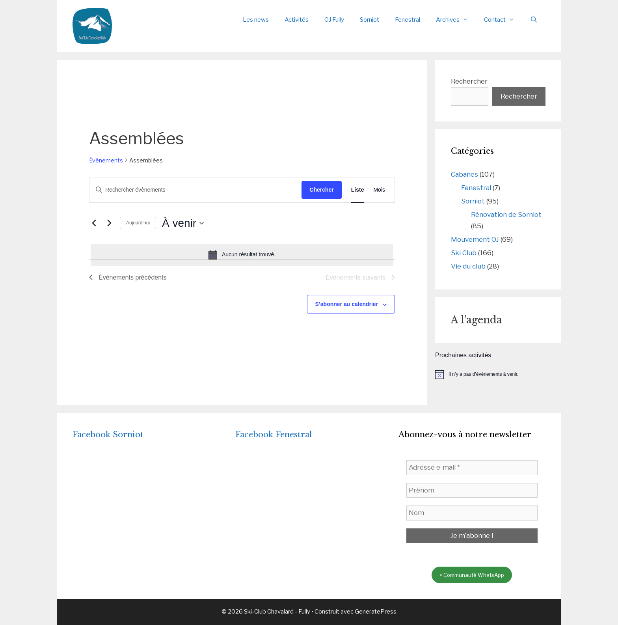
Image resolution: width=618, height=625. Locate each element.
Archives (456, 20)
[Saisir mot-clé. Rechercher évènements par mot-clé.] (195, 189)
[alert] (242, 255)
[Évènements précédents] (94, 223)
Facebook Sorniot (108, 434)
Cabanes (464, 174)
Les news (256, 19)
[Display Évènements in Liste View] (357, 189)
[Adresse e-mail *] (472, 467)
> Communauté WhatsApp (471, 575)
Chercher (321, 190)
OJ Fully (334, 19)
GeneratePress (375, 611)
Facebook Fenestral (273, 434)
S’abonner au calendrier (346, 304)
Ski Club (464, 253)
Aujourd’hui (138, 223)
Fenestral (407, 19)
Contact (503, 20)
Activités (297, 19)
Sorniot (369, 19)
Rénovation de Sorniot (506, 214)
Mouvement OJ (475, 239)
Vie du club (468, 266)
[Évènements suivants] (109, 223)
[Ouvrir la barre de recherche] (533, 20)
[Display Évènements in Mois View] (379, 189)
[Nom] (472, 513)
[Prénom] (472, 490)
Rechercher (469, 81)
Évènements (106, 160)
